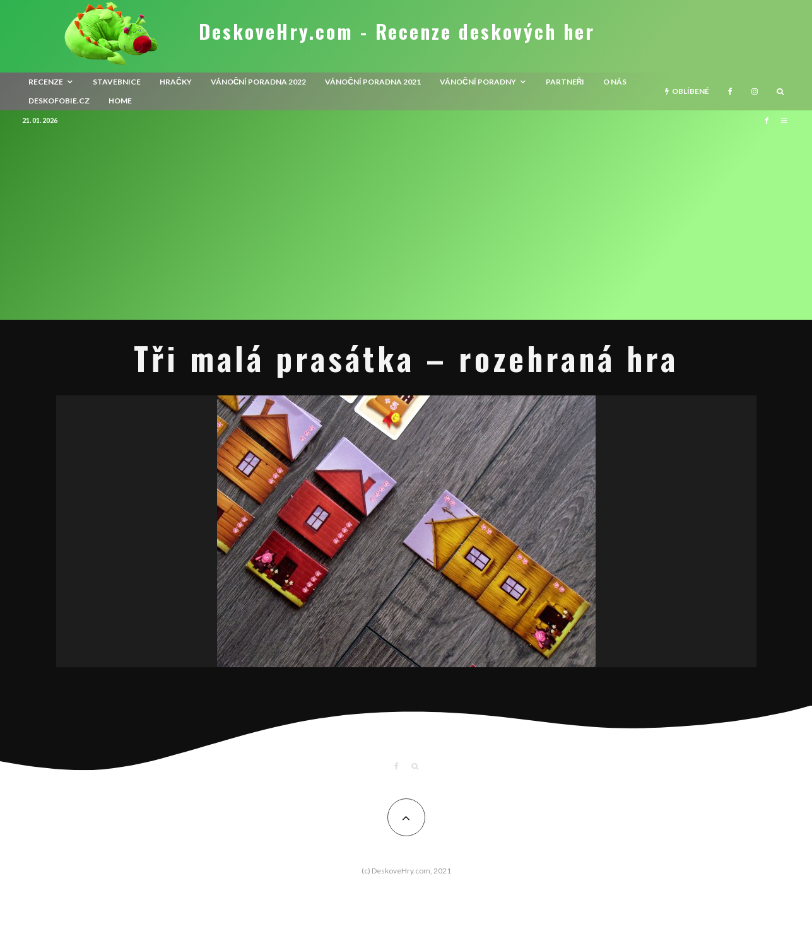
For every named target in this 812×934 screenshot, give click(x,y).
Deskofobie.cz (59, 100)
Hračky (176, 81)
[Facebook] (730, 91)
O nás (615, 81)
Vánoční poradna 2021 (373, 81)
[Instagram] (754, 91)
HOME (120, 100)
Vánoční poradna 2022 (259, 81)
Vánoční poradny (478, 81)
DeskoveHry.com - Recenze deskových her (397, 31)
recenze (45, 81)
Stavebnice (117, 81)
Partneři (565, 81)
